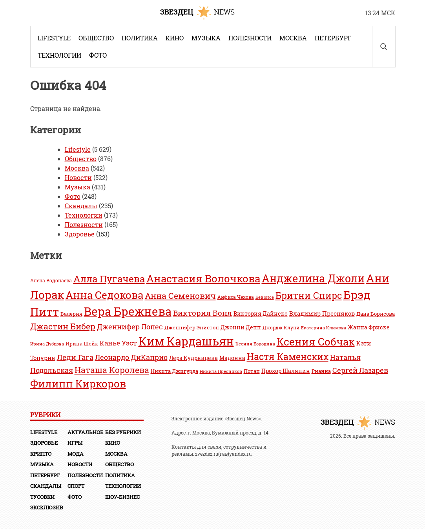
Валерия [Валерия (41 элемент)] (71, 314)
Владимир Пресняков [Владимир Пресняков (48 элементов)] (322, 313)
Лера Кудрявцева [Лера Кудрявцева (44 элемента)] (193, 358)
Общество (96, 38)
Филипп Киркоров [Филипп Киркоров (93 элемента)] (78, 383)
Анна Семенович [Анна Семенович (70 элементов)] (180, 295)
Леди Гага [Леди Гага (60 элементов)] (75, 357)
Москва (293, 38)
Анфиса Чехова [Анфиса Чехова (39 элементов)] (235, 297)
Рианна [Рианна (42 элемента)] (321, 370)
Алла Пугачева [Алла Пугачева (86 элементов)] (109, 278)
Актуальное (85, 432)
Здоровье (80, 234)
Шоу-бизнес (122, 496)
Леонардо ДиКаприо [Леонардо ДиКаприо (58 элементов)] (131, 357)
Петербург (333, 38)
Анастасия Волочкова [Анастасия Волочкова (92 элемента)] (203, 278)
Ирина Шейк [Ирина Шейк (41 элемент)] (82, 343)
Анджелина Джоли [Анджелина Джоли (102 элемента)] (313, 278)
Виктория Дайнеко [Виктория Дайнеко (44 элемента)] (260, 313)
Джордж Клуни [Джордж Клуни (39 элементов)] (281, 328)
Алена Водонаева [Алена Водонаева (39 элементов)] (51, 281)
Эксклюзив (46, 507)
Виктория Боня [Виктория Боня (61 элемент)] (202, 313)
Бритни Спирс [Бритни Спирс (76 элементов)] (308, 295)
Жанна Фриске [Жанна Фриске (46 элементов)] (369, 327)
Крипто (40, 453)
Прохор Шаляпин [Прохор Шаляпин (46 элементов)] (285, 370)
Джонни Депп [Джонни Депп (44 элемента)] (241, 327)
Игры (74, 442)
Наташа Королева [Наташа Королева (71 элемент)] (112, 369)
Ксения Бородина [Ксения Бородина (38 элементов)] (255, 344)
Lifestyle (54, 38)
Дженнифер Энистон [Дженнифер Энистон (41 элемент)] (191, 327)
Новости (78, 177)
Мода (75, 453)
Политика (140, 38)
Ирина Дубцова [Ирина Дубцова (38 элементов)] (47, 344)
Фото (98, 55)
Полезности (250, 38)
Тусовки (42, 496)
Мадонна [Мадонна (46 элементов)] (232, 358)
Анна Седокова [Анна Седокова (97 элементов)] (104, 295)
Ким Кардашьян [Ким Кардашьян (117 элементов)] (186, 341)
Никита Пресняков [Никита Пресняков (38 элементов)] (221, 371)
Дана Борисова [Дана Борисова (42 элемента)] (375, 313)
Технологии (59, 55)
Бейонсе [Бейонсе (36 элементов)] (264, 297)
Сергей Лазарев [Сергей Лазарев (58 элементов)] (360, 370)
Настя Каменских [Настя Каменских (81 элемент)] (287, 356)
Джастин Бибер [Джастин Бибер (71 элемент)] (62, 326)
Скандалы (81, 206)
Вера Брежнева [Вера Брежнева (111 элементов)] (127, 311)
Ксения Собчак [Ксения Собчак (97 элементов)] (316, 341)
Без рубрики (123, 432)
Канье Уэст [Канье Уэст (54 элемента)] (118, 342)
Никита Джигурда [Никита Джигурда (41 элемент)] (174, 371)
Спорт (75, 485)
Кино (175, 38)
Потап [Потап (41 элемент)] (252, 371)
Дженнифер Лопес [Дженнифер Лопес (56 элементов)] (130, 326)
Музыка (206, 38)
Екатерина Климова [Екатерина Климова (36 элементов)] (323, 328)
